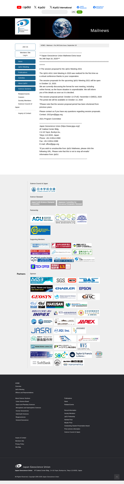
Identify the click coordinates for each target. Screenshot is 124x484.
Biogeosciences (21, 417)
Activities (21, 78)
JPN (73, 12)
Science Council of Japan (23, 105)
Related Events (24, 94)
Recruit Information (70, 410)
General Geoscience (22, 420)
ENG (79, 12)
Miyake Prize (68, 423)
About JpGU (22, 83)
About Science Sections (23, 398)
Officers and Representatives (24, 393)
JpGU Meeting (23, 67)
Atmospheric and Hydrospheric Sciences (29, 408)
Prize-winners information (72, 429)
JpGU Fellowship (70, 416)
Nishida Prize (68, 420)
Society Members (24, 101)
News (20, 62)
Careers (21, 97)
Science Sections (24, 89)
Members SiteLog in (25, 54)
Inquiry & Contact (24, 113)
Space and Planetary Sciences (26, 404)
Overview (18, 386)
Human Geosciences (22, 411)
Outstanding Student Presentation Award (77, 426)
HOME (43, 45)
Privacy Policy (20, 444)
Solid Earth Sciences (22, 414)
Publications (22, 72)
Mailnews (50, 45)
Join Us (25, 47)
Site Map (18, 447)
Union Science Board (23, 401)
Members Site (19, 441)
